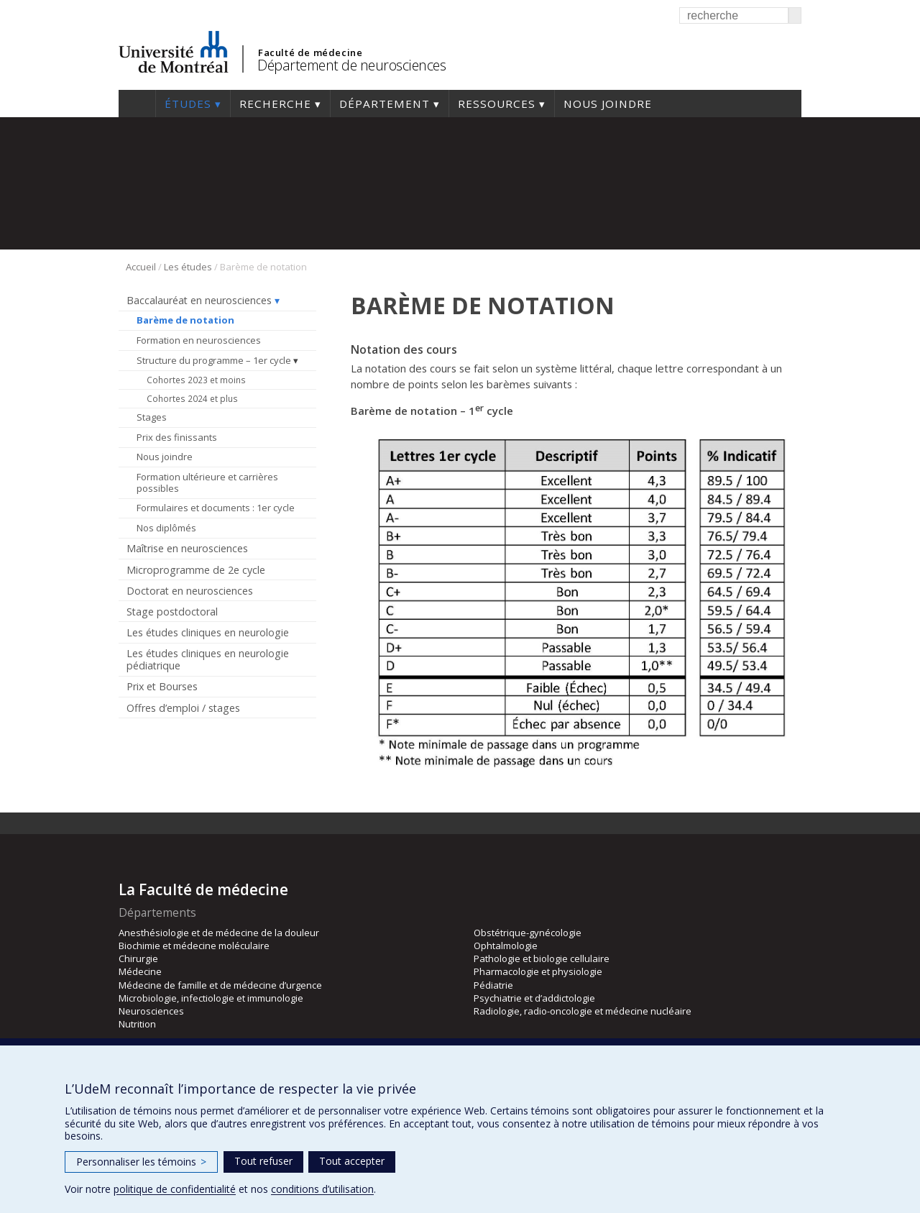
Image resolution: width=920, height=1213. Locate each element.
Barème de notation (185, 319)
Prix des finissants (177, 437)
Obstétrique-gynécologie (527, 932)
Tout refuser (263, 1161)
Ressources (496, 103)
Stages (152, 417)
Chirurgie (138, 958)
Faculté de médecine (310, 52)
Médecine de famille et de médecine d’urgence (220, 985)
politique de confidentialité (175, 1189)
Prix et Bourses (162, 686)
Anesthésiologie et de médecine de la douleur (219, 932)
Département (384, 103)
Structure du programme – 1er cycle (214, 360)
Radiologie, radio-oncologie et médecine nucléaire (582, 1010)
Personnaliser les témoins (141, 1161)
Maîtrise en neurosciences (187, 548)
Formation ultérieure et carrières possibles (207, 482)
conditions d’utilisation (322, 1189)
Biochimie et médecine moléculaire (194, 945)
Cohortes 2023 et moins (196, 379)
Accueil (137, 103)
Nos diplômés (166, 527)
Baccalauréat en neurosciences (199, 300)
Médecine (140, 971)
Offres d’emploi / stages (183, 708)
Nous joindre (608, 103)
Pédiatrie (493, 985)
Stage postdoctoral (172, 611)
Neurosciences (151, 1010)
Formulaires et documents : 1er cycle (216, 507)
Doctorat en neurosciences (189, 591)
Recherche (275, 103)
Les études (188, 266)
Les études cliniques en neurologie (207, 632)
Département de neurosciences (351, 65)
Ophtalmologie (506, 945)
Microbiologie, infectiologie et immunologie (211, 998)
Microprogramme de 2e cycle (195, 570)
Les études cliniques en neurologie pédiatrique (207, 659)
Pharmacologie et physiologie (538, 971)
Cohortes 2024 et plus (192, 398)
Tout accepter (352, 1161)
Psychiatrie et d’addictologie (534, 998)
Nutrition (137, 1023)
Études (188, 103)
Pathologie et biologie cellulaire (542, 958)
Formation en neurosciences (199, 340)
